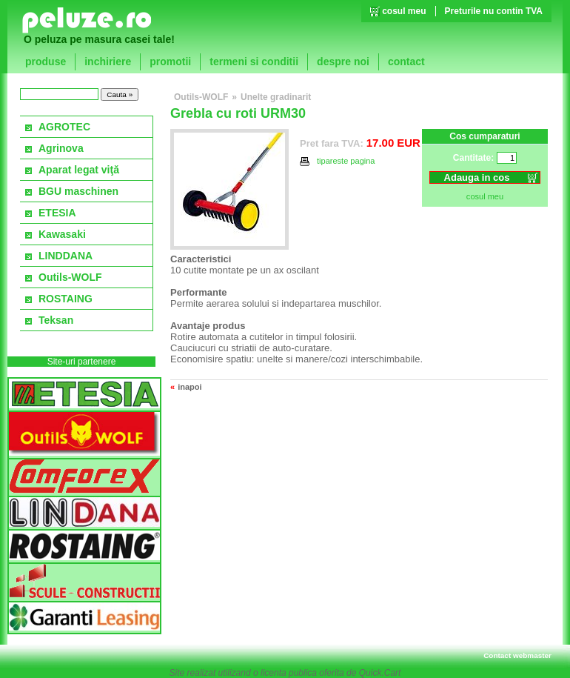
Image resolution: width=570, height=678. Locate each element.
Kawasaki (62, 234)
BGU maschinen (78, 191)
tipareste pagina (337, 161)
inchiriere (107, 61)
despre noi (343, 61)
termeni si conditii (253, 61)
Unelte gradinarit (276, 97)
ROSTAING (65, 299)
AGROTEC (64, 127)
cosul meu (404, 11)
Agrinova (61, 148)
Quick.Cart (380, 673)
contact (406, 61)
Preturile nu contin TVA (494, 11)
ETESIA (57, 213)
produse (45, 61)
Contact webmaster (517, 655)
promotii (170, 61)
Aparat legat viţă (78, 170)
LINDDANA (65, 256)
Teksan (55, 320)
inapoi (189, 386)
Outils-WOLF (70, 277)
